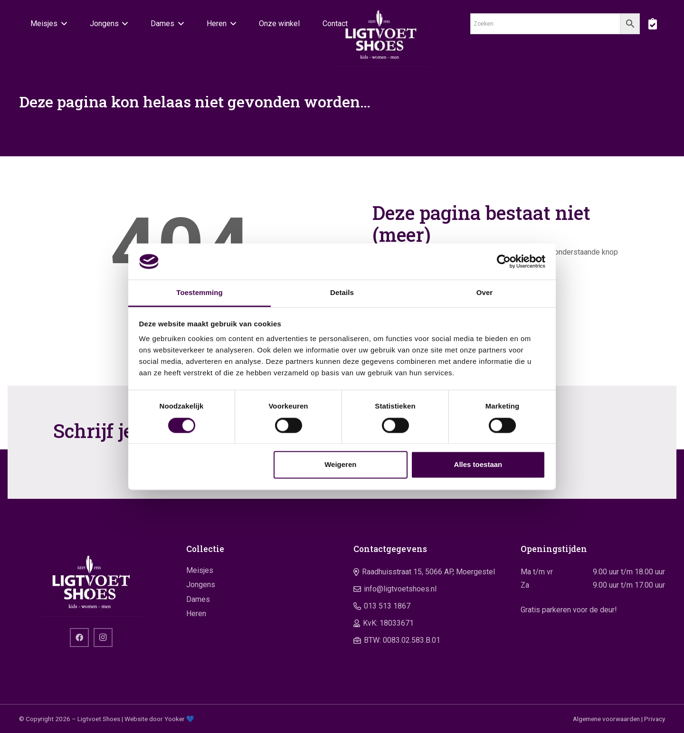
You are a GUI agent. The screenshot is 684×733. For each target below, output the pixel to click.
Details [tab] (342, 293)
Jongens (200, 584)
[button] (62, 24)
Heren (196, 613)
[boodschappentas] (652, 24)
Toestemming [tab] (199, 293)
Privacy (654, 719)
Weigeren (340, 465)
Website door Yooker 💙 (159, 719)
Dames (198, 599)
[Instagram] (103, 637)
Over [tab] (484, 293)
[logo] (381, 33)
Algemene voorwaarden (606, 719)
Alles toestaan (478, 465)
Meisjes (199, 570)
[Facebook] (79, 637)
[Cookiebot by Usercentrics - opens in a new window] (503, 261)
